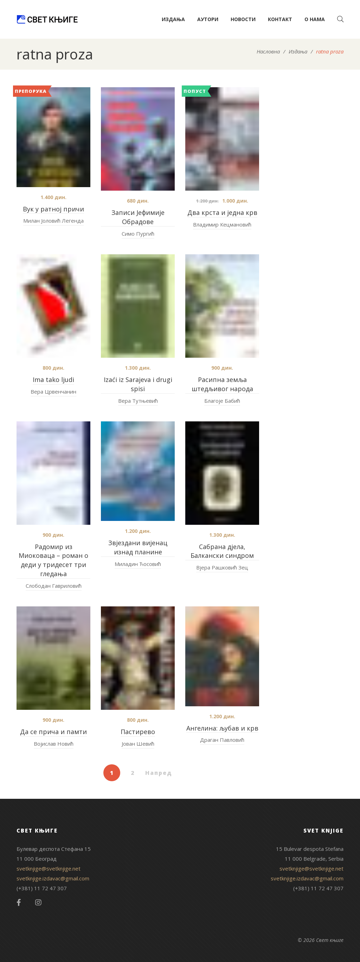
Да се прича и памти (53, 731)
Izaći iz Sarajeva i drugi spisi (138, 384)
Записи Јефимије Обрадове (138, 217)
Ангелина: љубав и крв (222, 728)
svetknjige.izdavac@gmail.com (53, 878)
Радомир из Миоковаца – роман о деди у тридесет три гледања (53, 560)
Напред (158, 773)
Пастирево (138, 731)
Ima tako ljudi (53, 379)
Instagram (38, 902)
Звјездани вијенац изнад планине (137, 547)
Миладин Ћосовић (138, 563)
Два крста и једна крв (222, 212)
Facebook (19, 902)
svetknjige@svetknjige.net (49, 868)
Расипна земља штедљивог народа (222, 384)
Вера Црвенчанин (53, 391)
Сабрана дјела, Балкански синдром (222, 551)
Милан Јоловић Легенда (53, 220)
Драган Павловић (222, 739)
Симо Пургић (138, 233)
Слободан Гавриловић (54, 585)
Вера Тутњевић (138, 400)
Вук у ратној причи (53, 209)
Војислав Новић (53, 743)
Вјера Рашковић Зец (222, 567)
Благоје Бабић (222, 400)
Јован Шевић (138, 743)
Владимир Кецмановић (222, 224)
